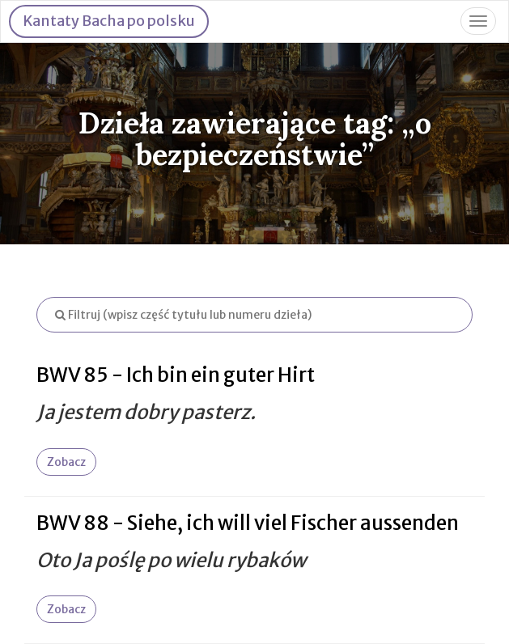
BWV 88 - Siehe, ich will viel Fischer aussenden (247, 523)
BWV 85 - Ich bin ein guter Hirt (175, 375)
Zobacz (66, 462)
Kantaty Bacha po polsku (109, 20)
